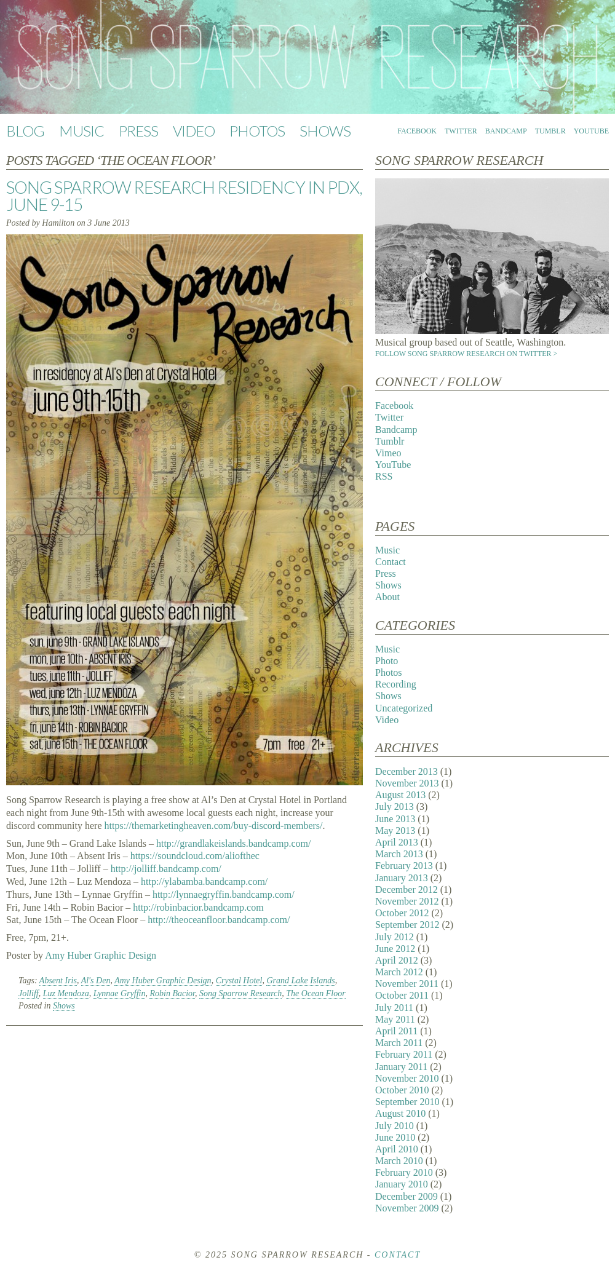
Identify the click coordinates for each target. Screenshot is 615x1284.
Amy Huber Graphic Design (100, 955)
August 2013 (400, 795)
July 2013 (394, 806)
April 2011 (396, 1031)
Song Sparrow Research (240, 993)
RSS (383, 476)
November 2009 (407, 1208)
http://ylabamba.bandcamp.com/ (204, 881)
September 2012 (407, 924)
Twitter (461, 131)
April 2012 (396, 960)
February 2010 (404, 1172)
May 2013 (395, 830)
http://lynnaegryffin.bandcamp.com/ (224, 894)
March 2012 (399, 972)
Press (138, 131)
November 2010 (407, 1078)
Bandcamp (506, 131)
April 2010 (396, 1149)
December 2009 (406, 1196)
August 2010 (400, 1113)
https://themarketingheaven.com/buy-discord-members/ (214, 825)
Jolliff (28, 993)
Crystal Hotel (239, 980)
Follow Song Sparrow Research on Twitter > (466, 353)
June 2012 (395, 948)
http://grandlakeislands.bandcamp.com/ (233, 843)
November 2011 (406, 983)
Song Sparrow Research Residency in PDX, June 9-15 (184, 195)
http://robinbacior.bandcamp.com (198, 907)
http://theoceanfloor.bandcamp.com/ (219, 919)
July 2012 (394, 937)
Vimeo (388, 453)
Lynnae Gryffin (119, 993)
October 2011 (402, 995)
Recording (395, 684)
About (387, 597)
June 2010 (395, 1137)
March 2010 (399, 1160)
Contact (390, 562)
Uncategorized (403, 708)
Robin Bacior (172, 993)
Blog (25, 131)
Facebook (417, 131)
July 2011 (394, 1007)
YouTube (591, 131)
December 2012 (406, 889)
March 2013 (399, 854)
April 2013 (396, 842)
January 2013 (401, 878)
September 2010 (407, 1101)
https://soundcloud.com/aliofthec (195, 855)
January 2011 (401, 1066)
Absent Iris (58, 980)
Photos (257, 131)
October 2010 (402, 1090)
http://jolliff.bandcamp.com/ (166, 868)
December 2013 (406, 771)
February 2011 (403, 1054)
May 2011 (395, 1019)
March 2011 (399, 1042)
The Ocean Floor (315, 993)
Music (81, 131)
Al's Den (96, 980)
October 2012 (402, 913)
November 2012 (407, 901)
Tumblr (550, 131)
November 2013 (407, 783)
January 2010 (401, 1184)
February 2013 (404, 865)
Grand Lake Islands (300, 980)
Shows (325, 131)
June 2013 (395, 819)
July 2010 (394, 1125)
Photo (386, 661)
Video (194, 131)
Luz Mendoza (66, 993)
